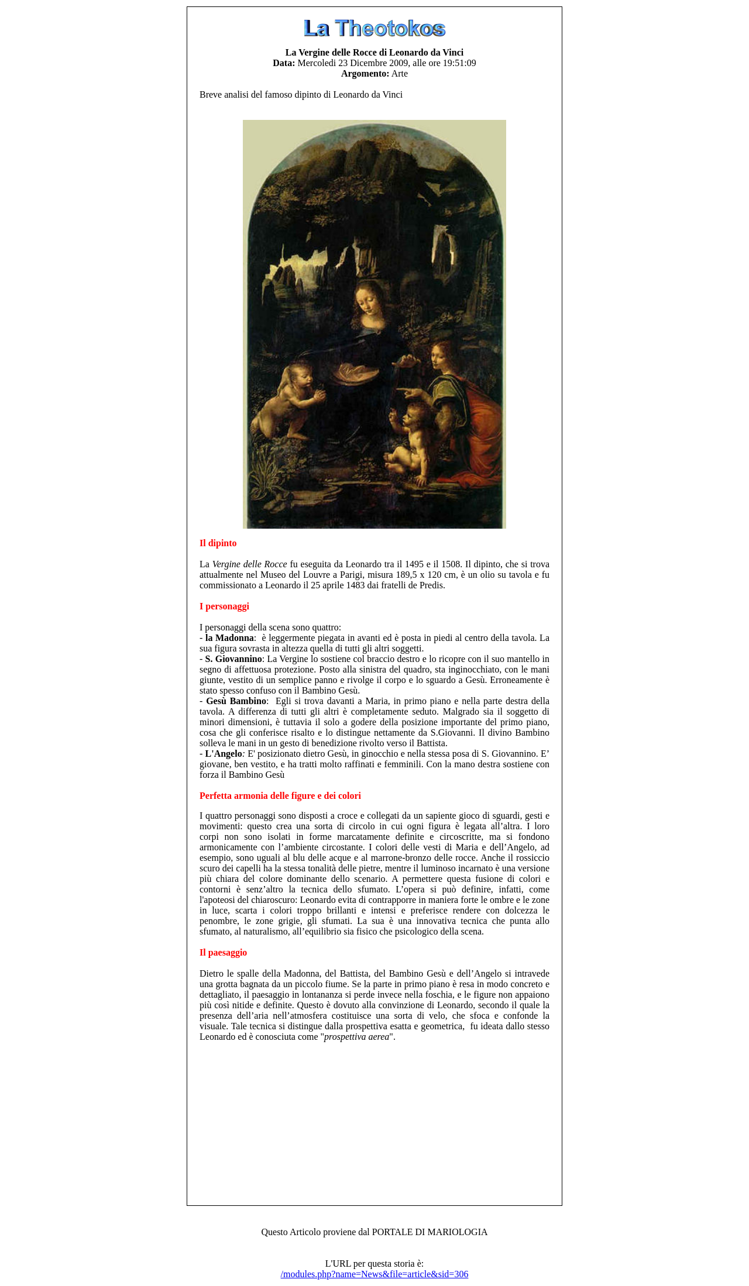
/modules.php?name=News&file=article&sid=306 (375, 1274)
